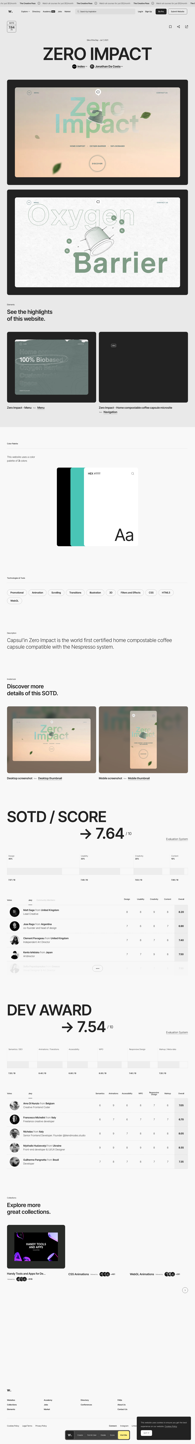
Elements (11, 1409)
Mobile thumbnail (139, 778)
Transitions (75, 592)
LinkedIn (135, 1426)
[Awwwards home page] (70, 1435)
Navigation (110, 412)
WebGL (14, 600)
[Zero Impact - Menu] (51, 367)
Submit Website (177, 11)
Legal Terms (27, 1426)
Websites (11, 1400)
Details (103, 1435)
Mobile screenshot (110, 778)
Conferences (86, 1404)
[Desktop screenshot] (51, 739)
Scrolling (56, 592)
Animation (37, 592)
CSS (151, 592)
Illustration (95, 592)
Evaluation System (177, 839)
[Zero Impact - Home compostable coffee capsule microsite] (143, 367)
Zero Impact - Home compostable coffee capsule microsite (135, 407)
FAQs (120, 1400)
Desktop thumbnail (50, 778)
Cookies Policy (13, 1426)
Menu (41, 407)
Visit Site (123, 1435)
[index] (79, 66)
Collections (12, 1404)
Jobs (60, 11)
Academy (49, 11)
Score (112, 1435)
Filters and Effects (130, 592)
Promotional (17, 592)
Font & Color (91, 1435)
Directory (36, 11)
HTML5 (166, 592)
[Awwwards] (10, 11)
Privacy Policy (41, 1426)
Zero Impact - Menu (19, 407)
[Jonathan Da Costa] (106, 66)
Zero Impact (97, 53)
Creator (80, 1435)
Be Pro (161, 11)
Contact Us (122, 1409)
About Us (122, 1404)
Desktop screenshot (19, 778)
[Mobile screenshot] (143, 739)
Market (68, 11)
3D (110, 592)
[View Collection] (36, 1247)
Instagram (124, 1426)
